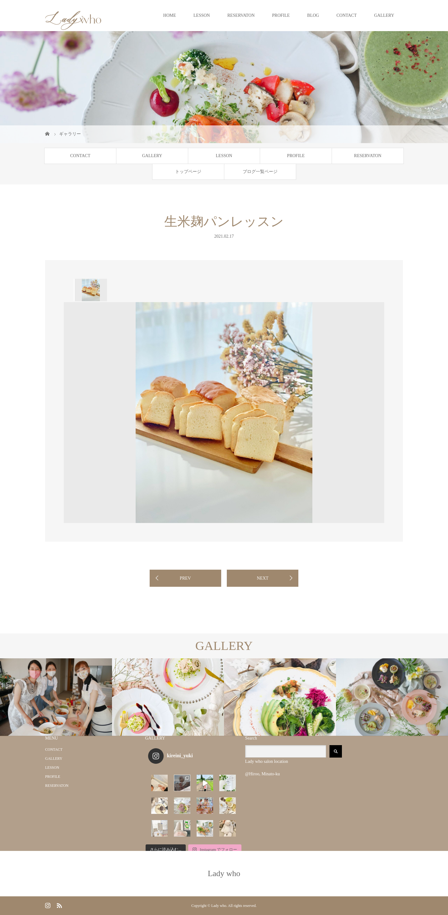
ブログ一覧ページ (260, 171)
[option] (90, 290)
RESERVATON (241, 15)
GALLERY (384, 15)
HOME (169, 15)
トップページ (188, 171)
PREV (185, 578)
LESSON (202, 15)
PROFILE (281, 15)
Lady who (224, 873)
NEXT (262, 578)
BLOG (313, 15)
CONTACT (346, 15)
